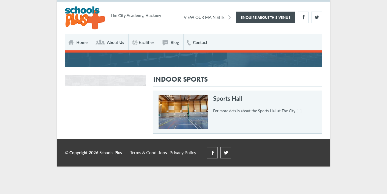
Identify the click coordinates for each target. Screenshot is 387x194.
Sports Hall (227, 98)
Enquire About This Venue (265, 17)
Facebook (303, 17)
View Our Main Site (204, 17)
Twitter (316, 17)
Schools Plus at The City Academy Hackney (85, 18)
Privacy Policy (183, 152)
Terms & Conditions (148, 152)
